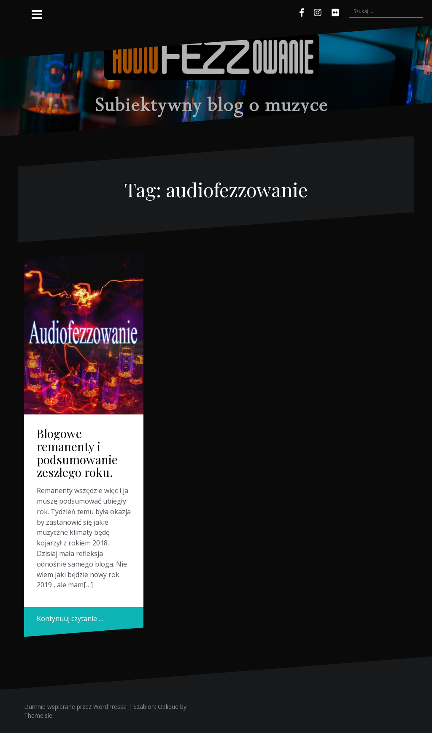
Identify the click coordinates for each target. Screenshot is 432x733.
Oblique (168, 707)
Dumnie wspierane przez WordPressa (75, 707)
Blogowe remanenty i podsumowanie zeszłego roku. (77, 452)
